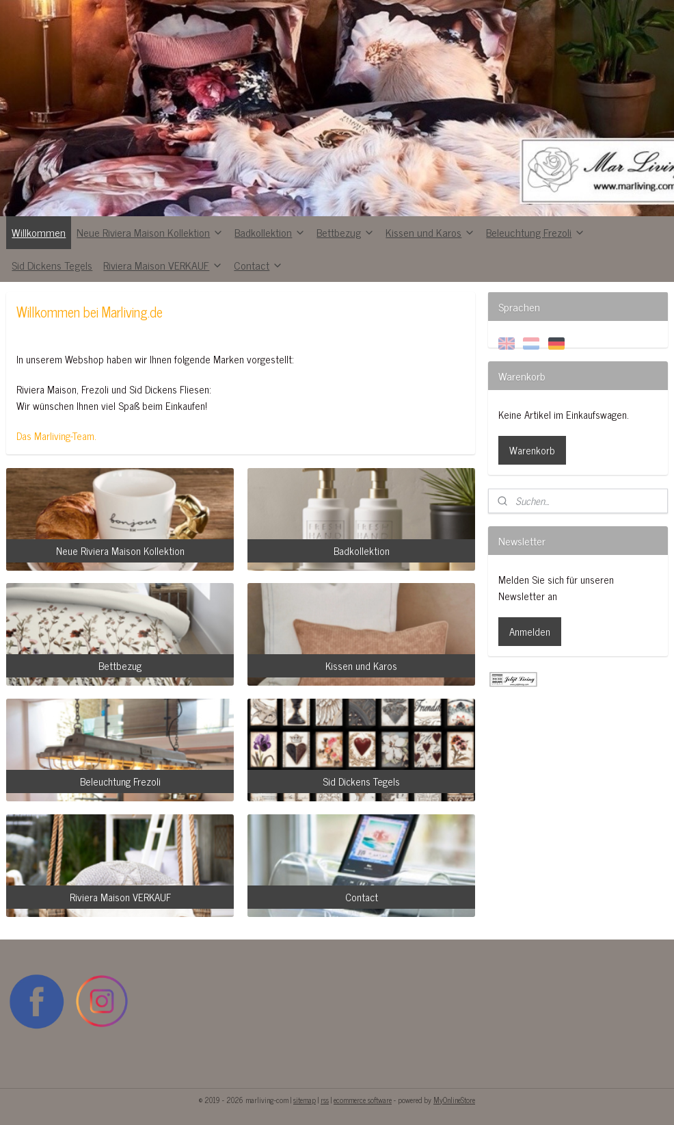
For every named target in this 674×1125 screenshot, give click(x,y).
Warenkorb (532, 449)
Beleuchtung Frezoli (535, 232)
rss (325, 1100)
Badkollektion (270, 232)
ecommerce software (363, 1100)
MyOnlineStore (454, 1100)
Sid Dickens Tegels (52, 265)
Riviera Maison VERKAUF (163, 265)
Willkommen (39, 232)
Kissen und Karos (430, 232)
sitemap (304, 1100)
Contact (258, 265)
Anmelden (529, 631)
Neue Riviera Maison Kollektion (150, 232)
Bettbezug (345, 232)
